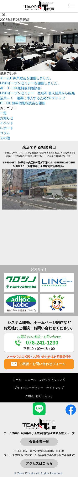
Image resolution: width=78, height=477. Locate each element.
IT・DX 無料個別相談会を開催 (22, 103)
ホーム (17, 379)
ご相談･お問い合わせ (39, 396)
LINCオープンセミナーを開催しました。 (30, 83)
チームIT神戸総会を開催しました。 (26, 78)
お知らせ (6, 118)
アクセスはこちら (39, 463)
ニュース (30, 379)
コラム (5, 133)
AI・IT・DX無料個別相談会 (20, 88)
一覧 (3, 113)
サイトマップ (55, 387)
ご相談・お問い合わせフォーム (42, 364)
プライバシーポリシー (28, 387)
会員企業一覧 (39, 441)
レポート (6, 128)
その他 (5, 138)
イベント (6, 123)
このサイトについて (52, 379)
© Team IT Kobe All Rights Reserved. (39, 473)
